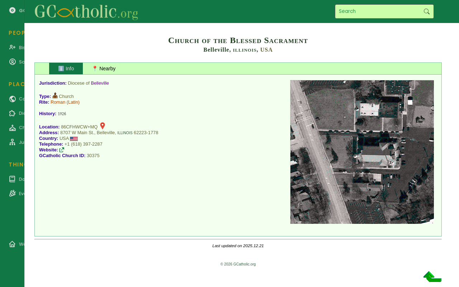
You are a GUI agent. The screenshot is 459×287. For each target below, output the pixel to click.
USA (266, 50)
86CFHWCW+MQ (79, 127)
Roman (58, 102)
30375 (93, 155)
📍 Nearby (103, 68)
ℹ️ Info (66, 68)
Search (426, 11)
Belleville (100, 83)
